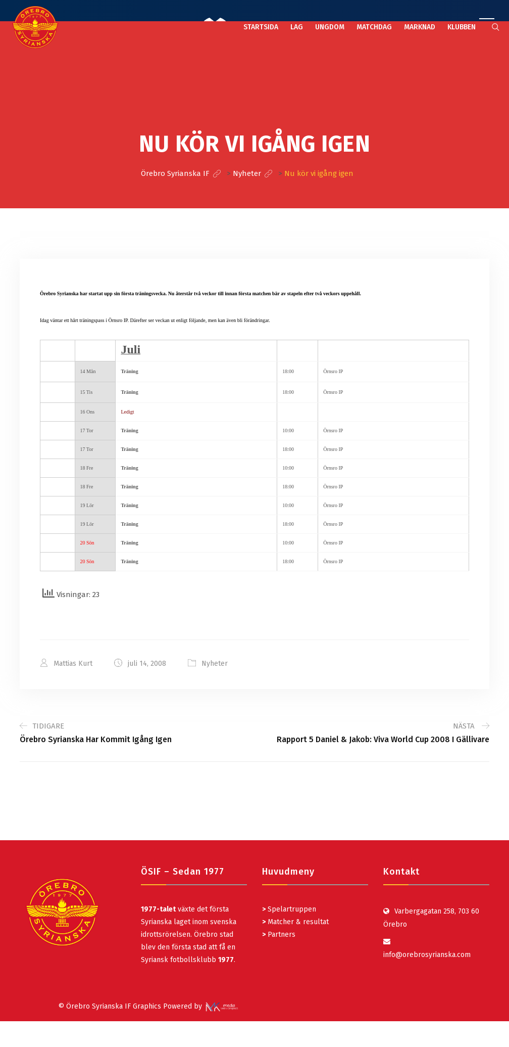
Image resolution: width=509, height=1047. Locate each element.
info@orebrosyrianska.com (427, 954)
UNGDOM (329, 27)
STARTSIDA (260, 27)
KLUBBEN (461, 27)
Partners (278, 934)
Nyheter (214, 663)
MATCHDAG (374, 27)
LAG (296, 27)
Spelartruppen (291, 909)
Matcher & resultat (295, 922)
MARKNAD (419, 27)
